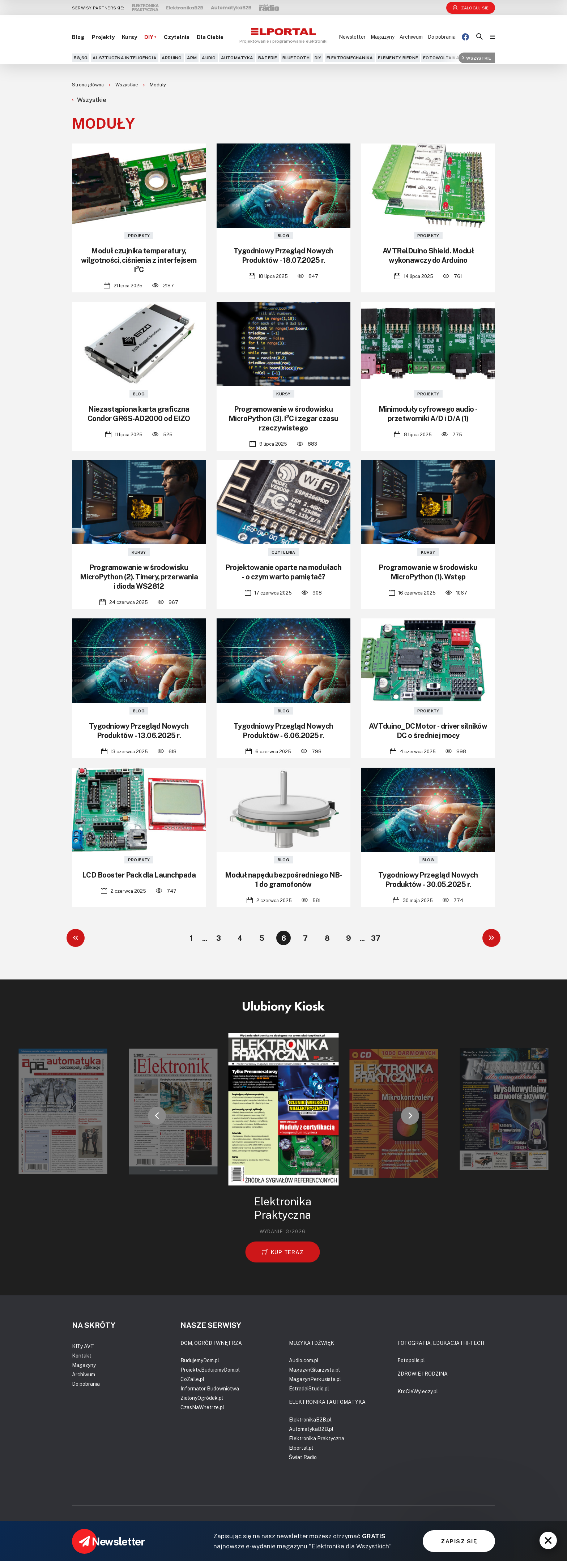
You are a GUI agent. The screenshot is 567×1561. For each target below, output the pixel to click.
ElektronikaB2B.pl (310, 1419)
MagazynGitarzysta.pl (314, 1370)
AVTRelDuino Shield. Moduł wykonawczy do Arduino (428, 255)
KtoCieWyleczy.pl (417, 1391)
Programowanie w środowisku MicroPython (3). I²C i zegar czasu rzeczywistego (283, 418)
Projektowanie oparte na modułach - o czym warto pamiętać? (283, 572)
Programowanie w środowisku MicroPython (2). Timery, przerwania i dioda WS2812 (139, 576)
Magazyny (383, 37)
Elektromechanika (350, 57)
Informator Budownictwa (209, 1388)
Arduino (172, 57)
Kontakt (81, 1355)
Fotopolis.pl (411, 1360)
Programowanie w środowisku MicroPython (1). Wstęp (428, 572)
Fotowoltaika (441, 57)
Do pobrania (442, 37)
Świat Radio (303, 1457)
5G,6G (81, 57)
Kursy (129, 37)
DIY (318, 57)
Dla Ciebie (210, 37)
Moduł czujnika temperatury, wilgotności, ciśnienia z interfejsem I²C (139, 260)
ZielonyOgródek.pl (201, 1398)
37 (375, 938)
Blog (78, 37)
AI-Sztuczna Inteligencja (125, 57)
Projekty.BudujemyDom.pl (210, 1370)
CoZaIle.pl (192, 1379)
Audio (209, 57)
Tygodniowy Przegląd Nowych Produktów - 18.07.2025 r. (283, 255)
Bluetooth (296, 57)
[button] (157, 1116)
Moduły (158, 84)
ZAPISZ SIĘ (459, 1541)
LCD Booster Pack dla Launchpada (139, 874)
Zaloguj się (471, 7)
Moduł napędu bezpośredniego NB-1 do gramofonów (283, 879)
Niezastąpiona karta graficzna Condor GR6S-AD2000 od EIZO (139, 413)
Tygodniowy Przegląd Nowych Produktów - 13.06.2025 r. (139, 730)
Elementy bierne (398, 57)
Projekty (103, 37)
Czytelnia (176, 37)
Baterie (267, 57)
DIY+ (150, 37)
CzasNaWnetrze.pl (202, 1407)
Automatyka (237, 57)
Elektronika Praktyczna (316, 1438)
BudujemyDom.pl (199, 1360)
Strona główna (88, 84)
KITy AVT (83, 1346)
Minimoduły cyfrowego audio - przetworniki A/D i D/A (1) (428, 413)
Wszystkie (476, 57)
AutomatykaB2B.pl (311, 1429)
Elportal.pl (301, 1448)
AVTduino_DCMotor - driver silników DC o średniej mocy (428, 730)
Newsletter (352, 37)
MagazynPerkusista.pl (315, 1379)
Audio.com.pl (304, 1360)
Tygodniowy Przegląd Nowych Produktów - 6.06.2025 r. (283, 730)
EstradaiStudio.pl (309, 1388)
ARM (192, 57)
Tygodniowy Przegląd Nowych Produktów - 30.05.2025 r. (428, 879)
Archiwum (411, 37)
